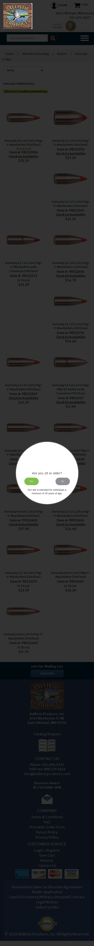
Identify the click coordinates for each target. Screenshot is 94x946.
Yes (31, 481)
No (62, 481)
